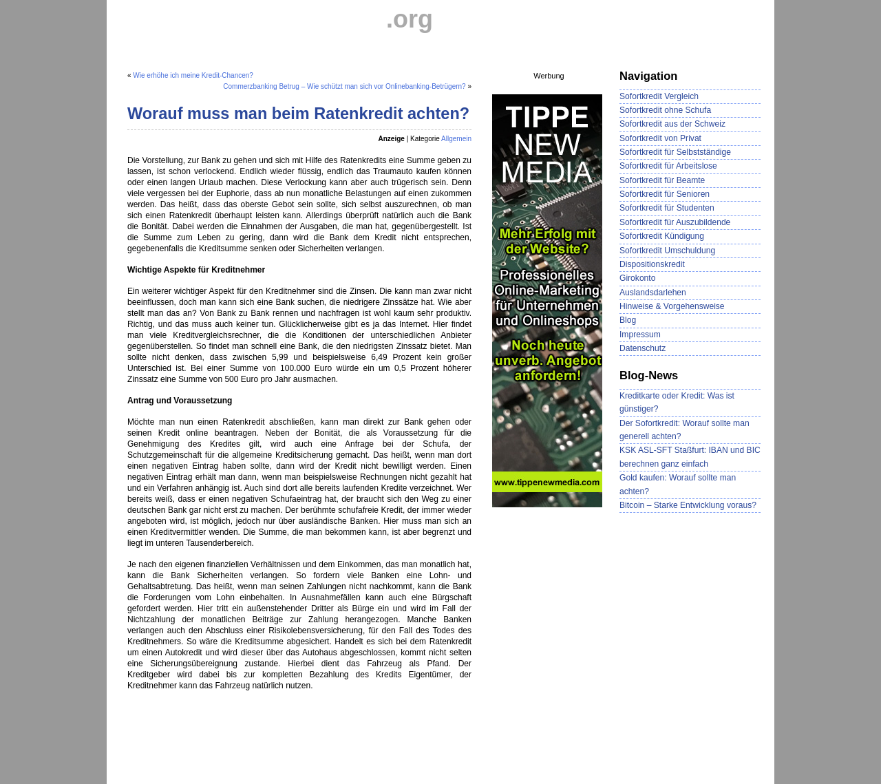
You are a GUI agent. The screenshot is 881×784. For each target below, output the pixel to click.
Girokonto (637, 278)
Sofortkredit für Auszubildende (674, 222)
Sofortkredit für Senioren (664, 194)
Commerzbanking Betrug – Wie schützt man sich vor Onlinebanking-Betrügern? (344, 86)
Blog (627, 320)
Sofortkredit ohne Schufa (665, 110)
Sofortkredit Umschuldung (667, 250)
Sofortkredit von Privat (660, 138)
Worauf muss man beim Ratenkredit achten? (298, 114)
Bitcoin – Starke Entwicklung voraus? (687, 505)
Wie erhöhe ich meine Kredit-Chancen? (193, 75)
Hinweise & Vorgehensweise (672, 306)
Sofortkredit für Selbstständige (675, 152)
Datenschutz (642, 348)
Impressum (640, 334)
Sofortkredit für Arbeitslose (668, 166)
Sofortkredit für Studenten (666, 208)
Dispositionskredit (652, 264)
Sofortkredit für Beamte (662, 180)
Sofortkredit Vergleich (659, 96)
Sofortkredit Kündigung (661, 236)
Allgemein (456, 138)
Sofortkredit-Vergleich (256, 19)
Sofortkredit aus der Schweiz (672, 124)
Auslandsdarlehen (652, 292)
